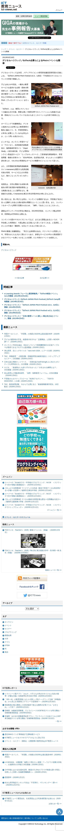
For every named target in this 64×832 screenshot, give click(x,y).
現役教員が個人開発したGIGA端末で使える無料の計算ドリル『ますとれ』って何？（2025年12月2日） (31, 706)
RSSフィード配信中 (32, 578)
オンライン (9, 622)
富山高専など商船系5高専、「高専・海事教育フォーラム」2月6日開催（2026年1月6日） (31, 374)
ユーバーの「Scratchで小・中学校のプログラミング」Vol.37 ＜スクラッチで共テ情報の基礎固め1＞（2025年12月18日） (33, 495)
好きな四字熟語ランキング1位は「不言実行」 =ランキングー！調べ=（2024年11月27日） (31, 784)
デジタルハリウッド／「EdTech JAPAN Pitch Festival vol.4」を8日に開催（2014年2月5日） (31, 306)
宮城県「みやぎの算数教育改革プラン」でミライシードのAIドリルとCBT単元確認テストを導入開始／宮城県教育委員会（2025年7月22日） (33, 717)
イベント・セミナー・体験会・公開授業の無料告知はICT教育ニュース (31, 741)
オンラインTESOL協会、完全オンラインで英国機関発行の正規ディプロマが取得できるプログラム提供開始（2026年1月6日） (31, 346)
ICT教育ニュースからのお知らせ (17, 793)
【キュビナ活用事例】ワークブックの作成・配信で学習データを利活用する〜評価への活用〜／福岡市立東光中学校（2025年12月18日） (33, 489)
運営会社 (4, 818)
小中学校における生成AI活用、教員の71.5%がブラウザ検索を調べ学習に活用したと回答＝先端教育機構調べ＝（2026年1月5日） (32, 771)
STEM (7, 645)
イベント (8, 625)
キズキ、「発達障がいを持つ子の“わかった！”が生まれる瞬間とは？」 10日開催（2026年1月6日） (31, 368)
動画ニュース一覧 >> (53, 570)
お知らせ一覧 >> (55, 804)
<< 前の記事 (19, 278)
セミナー (8, 629)
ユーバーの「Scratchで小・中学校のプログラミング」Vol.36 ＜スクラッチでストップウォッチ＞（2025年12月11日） (33, 506)
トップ (3, 49)
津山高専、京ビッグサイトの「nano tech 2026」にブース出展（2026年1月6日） (32, 352)
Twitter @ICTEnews (32, 595)
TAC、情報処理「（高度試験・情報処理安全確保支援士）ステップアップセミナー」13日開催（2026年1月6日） (32, 357)
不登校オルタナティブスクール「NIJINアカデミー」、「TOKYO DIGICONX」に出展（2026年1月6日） (29, 380)
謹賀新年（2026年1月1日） (15, 777)
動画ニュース (8, 524)
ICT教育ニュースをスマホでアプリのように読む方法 (25, 738)
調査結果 (8, 635)
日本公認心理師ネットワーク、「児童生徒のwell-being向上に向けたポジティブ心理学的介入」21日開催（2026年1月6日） (32, 363)
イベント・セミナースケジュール (17, 517)
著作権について (30, 818)
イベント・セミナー (15, 49)
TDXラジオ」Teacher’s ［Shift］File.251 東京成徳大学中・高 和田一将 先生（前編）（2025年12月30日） (33, 558)
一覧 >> (58, 721)
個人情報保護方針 (16, 818)
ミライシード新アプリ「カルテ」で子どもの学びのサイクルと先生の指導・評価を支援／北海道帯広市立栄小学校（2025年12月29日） (32, 695)
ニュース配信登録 (41, 16)
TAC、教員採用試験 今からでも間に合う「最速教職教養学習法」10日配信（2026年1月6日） (31, 385)
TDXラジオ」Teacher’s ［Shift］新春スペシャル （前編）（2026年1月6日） (32, 538)
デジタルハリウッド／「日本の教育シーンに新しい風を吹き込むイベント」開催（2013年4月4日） (31, 317)
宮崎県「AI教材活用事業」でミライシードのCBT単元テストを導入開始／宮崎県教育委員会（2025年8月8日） (33, 712)
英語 (6, 652)
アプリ (7, 642)
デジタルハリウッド (8, 250)
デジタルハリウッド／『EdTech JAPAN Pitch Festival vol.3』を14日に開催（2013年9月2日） (32, 311)
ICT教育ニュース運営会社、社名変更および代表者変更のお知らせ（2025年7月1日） (32, 800)
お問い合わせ (43, 818)
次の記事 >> (44, 278)
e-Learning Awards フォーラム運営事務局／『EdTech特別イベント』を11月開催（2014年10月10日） (31, 295)
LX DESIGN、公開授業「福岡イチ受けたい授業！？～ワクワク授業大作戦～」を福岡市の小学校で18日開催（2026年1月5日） (33, 763)
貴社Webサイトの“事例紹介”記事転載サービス (22, 734)
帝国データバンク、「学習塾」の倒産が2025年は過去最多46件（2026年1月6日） (32, 335)
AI (5, 649)
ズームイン (7, 477)
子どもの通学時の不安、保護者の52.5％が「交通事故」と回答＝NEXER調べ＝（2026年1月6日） (31, 340)
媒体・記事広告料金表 (24, 16)
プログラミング (11, 632)
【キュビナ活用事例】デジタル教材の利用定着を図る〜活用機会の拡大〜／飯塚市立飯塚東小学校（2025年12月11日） (33, 500)
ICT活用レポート (10, 688)
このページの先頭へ (59, 811)
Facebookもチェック (32, 587)
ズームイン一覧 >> (54, 510)
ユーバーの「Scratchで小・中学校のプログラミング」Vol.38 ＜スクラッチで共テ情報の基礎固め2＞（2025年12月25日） (33, 483)
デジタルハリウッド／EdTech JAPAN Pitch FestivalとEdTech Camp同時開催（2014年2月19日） (32, 300)
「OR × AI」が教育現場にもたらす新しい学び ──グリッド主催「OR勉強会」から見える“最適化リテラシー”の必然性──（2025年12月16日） (32, 700)
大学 (6, 639)
